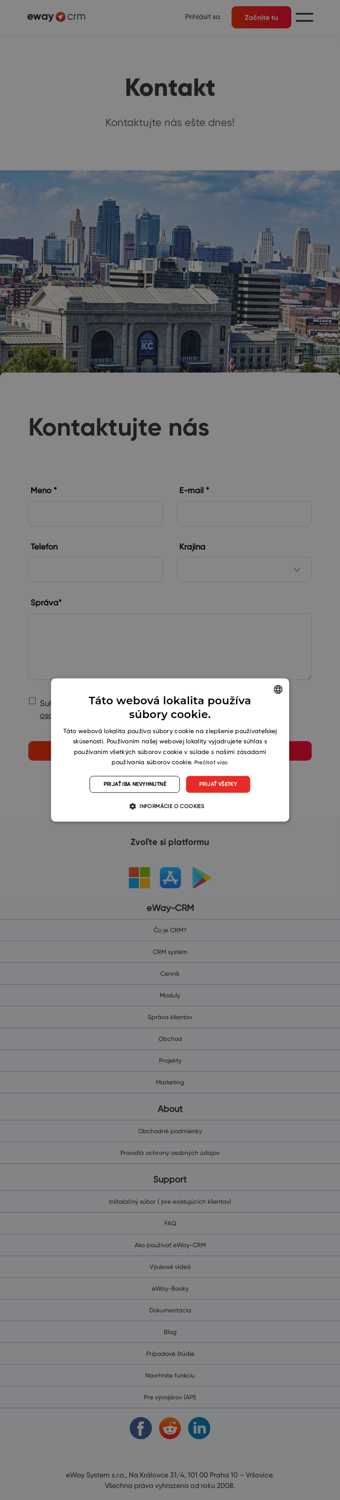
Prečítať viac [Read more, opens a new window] (211, 762)
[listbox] (278, 689)
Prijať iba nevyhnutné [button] (135, 784)
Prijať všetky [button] (218, 784)
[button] (170, 806)
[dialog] (170, 749)
